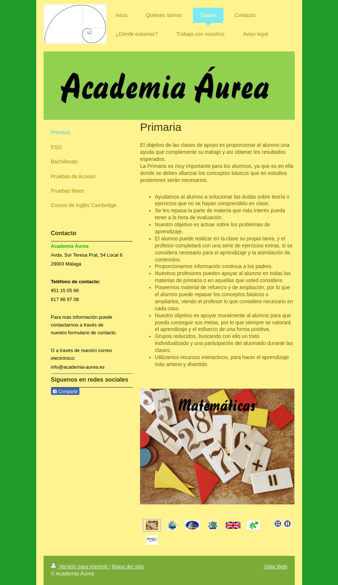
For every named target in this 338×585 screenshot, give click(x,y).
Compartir (65, 391)
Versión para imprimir (80, 566)
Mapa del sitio (128, 566)
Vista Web (275, 566)
